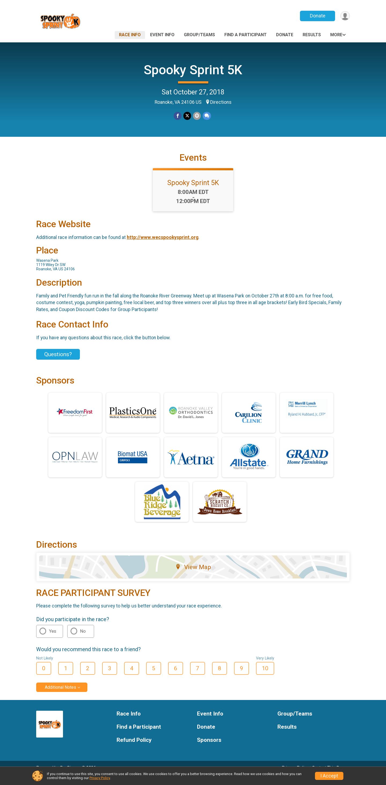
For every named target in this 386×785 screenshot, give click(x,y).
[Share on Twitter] (187, 116)
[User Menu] (345, 16)
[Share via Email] (197, 116)
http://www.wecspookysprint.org (162, 244)
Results (312, 34)
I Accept (329, 776)
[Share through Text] (206, 116)
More (336, 34)
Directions (221, 102)
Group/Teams (199, 34)
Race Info (130, 34)
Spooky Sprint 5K (193, 70)
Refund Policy (134, 748)
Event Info (162, 34)
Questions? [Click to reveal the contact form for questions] (58, 361)
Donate (317, 16)
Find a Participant (245, 34)
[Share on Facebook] (178, 116)
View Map (193, 574)
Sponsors (209, 748)
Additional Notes (60, 694)
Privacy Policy (100, 778)
